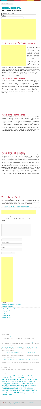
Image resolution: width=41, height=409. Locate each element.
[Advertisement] (18, 29)
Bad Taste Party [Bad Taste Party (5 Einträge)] (16, 376)
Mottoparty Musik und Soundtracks (10, 311)
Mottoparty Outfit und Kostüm (8, 313)
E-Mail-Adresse (8, 242)
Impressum (7, 404)
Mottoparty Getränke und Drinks (9, 308)
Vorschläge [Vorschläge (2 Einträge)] (32, 393)
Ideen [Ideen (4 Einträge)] (3, 385)
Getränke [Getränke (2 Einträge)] (3, 381)
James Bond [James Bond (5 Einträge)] (32, 385)
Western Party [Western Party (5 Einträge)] (6, 395)
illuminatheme (17, 402)
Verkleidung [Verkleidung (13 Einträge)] (19, 392)
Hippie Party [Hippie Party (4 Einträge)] (10, 383)
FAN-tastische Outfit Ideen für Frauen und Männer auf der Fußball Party (19, 347)
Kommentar (4, 223)
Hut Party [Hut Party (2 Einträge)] (34, 383)
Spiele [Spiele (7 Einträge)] (34, 391)
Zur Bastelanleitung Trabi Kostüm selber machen (15, 206)
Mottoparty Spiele (5, 315)
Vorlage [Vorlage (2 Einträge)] (27, 393)
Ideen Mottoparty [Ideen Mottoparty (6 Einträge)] (11, 385)
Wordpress (31, 402)
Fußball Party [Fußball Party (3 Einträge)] (35, 380)
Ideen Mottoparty (11, 8)
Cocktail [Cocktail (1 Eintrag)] (36, 376)
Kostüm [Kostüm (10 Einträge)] (4, 387)
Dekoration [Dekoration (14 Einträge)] (19, 377)
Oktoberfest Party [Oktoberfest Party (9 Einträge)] (12, 390)
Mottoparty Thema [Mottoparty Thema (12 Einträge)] (9, 388)
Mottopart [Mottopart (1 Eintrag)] (20, 387)
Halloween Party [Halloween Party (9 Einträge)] (13, 381)
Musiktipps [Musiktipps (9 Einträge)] (28, 389)
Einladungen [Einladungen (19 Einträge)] (7, 379)
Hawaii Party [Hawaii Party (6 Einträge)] (24, 381)
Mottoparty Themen (6, 317)
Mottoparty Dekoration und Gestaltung (11, 304)
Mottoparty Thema (7, 3)
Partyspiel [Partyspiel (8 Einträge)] (28, 390)
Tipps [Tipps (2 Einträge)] (7, 393)
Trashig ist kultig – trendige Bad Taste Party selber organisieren (17, 369)
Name (8, 238)
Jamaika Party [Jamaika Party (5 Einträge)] (23, 385)
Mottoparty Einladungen (7, 306)
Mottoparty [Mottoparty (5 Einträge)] (26, 387)
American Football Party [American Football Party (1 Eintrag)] (6, 376)
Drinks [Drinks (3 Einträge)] (34, 378)
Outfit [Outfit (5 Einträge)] (22, 391)
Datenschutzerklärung (15, 404)
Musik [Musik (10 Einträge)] (20, 389)
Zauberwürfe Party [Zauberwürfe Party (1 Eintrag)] (15, 394)
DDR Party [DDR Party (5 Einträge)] (4, 378)
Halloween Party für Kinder (8, 337)
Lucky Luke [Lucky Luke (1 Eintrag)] (10, 387)
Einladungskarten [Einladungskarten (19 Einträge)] (23, 379)
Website (3, 247)
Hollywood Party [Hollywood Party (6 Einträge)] (20, 383)
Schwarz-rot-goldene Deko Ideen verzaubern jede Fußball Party (17, 342)
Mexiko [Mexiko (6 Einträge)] (15, 387)
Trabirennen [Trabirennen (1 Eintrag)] (11, 392)
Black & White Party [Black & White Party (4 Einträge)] (28, 376)
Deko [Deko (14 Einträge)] (11, 377)
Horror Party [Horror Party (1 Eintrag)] (29, 383)
